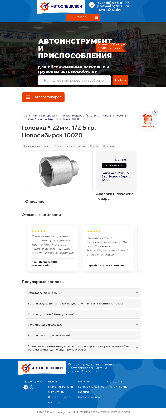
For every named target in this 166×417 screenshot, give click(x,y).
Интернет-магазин (60, 386)
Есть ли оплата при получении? (49, 335)
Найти (120, 80)
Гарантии (84, 391)
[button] (83, 17)
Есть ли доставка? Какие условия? (51, 314)
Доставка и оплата (90, 397)
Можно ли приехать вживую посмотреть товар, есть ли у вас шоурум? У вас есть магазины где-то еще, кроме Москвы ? (79, 347)
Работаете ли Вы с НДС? (45, 292)
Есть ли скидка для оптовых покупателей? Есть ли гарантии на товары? (77, 303)
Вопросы (108, 146)
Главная (26, 115)
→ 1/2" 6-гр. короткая (114, 115)
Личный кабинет (111, 10)
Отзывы (94, 146)
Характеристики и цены (36, 146)
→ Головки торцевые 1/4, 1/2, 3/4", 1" (79, 115)
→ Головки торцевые (45, 115)
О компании (56, 391)
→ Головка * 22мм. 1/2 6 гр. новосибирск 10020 (50, 119)
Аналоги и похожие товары (70, 146)
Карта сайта (114, 381)
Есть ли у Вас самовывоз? (45, 324)
